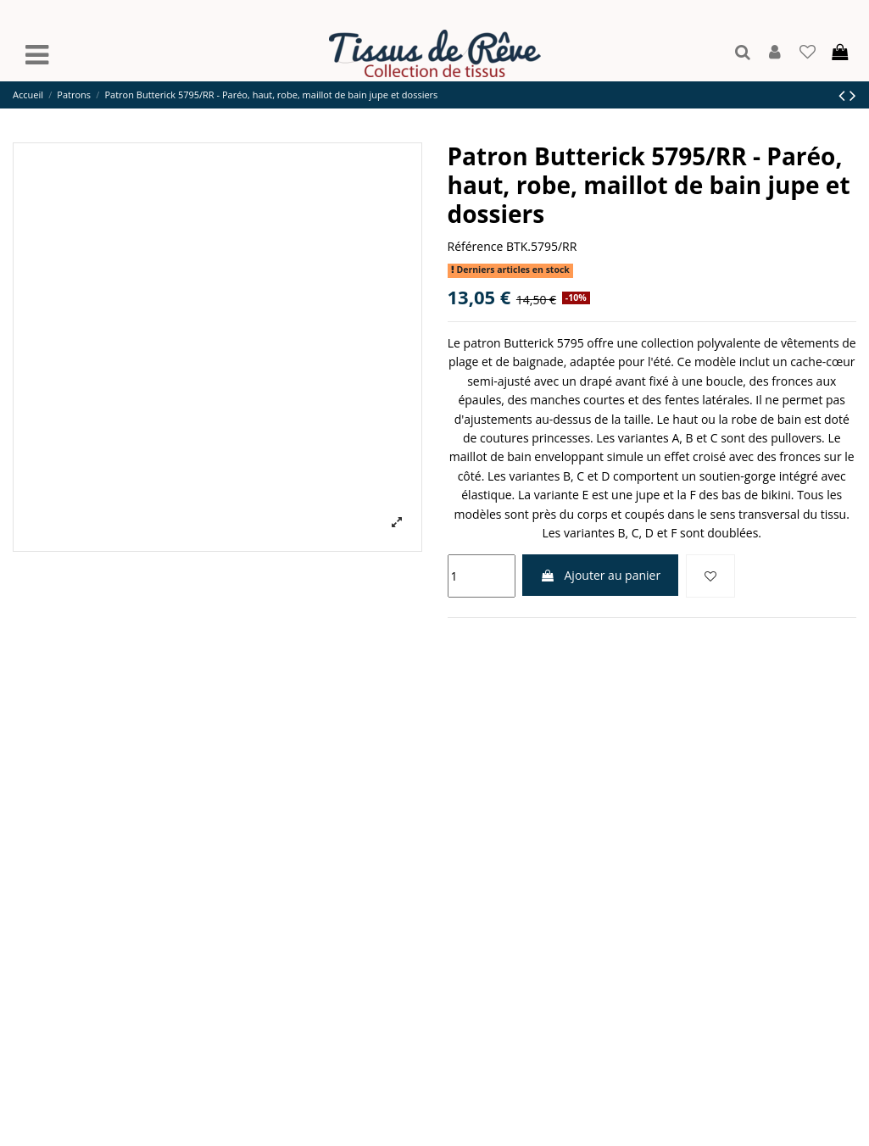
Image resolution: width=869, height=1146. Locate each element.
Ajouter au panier (600, 575)
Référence (476, 246)
